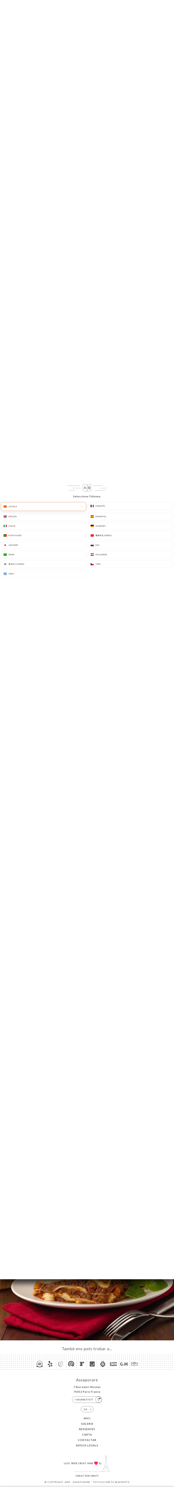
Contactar (87, 1439)
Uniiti (94, 1475)
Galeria (87, 1423)
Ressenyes (87, 1429)
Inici (87, 1418)
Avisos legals (87, 1445)
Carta (87, 1434)
